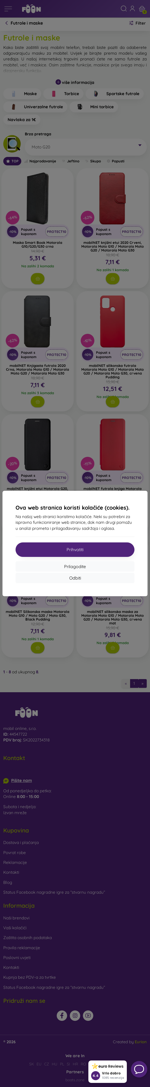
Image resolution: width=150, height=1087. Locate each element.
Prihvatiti (75, 549)
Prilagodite (75, 566)
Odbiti (75, 578)
